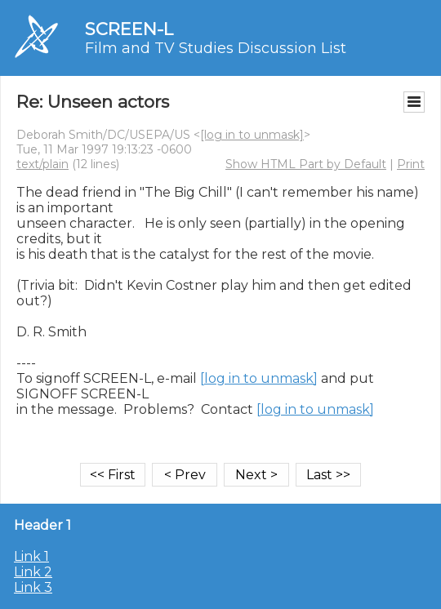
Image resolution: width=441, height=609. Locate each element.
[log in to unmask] (252, 134)
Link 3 (33, 587)
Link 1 (31, 556)
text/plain (42, 164)
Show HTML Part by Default (305, 164)
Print (411, 164)
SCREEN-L (129, 29)
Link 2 (33, 572)
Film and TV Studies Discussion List (215, 48)
